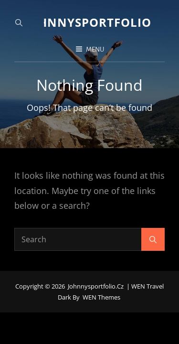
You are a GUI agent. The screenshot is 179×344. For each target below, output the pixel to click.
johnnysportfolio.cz (97, 22)
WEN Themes (101, 288)
